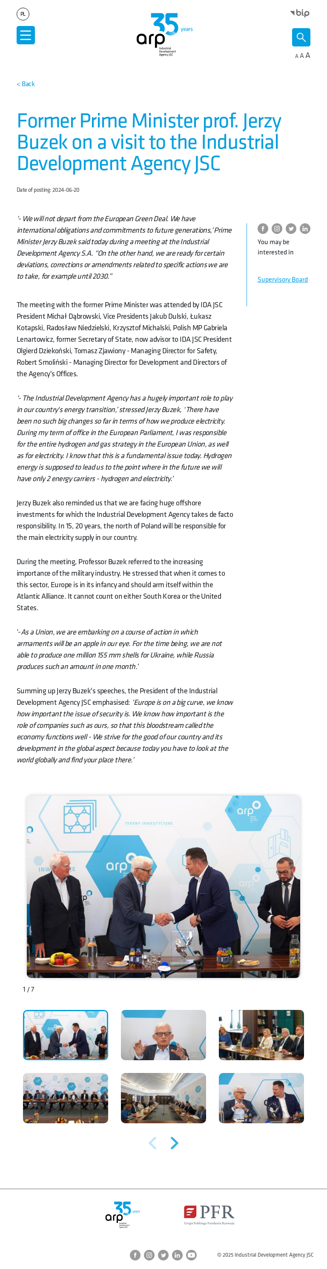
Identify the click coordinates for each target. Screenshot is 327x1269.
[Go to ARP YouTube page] (191, 1255)
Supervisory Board (283, 280)
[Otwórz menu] (26, 35)
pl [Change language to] (23, 14)
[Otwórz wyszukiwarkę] (301, 37)
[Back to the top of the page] (25, 84)
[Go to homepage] (163, 34)
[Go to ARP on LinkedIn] (307, 228)
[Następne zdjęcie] (174, 1143)
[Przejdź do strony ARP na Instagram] (279, 228)
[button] (65, 1035)
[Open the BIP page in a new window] (299, 13)
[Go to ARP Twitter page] (293, 228)
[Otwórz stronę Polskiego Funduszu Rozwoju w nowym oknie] (209, 1215)
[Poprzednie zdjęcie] (152, 1143)
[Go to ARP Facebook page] (265, 228)
